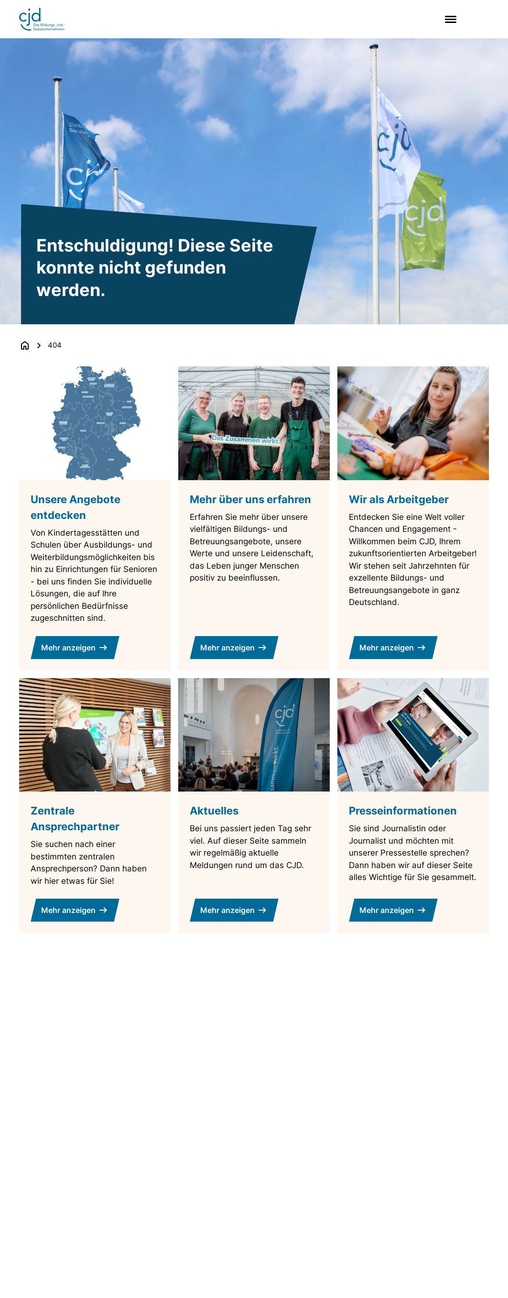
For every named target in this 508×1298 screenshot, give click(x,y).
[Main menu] (448, 19)
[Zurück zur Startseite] (25, 345)
